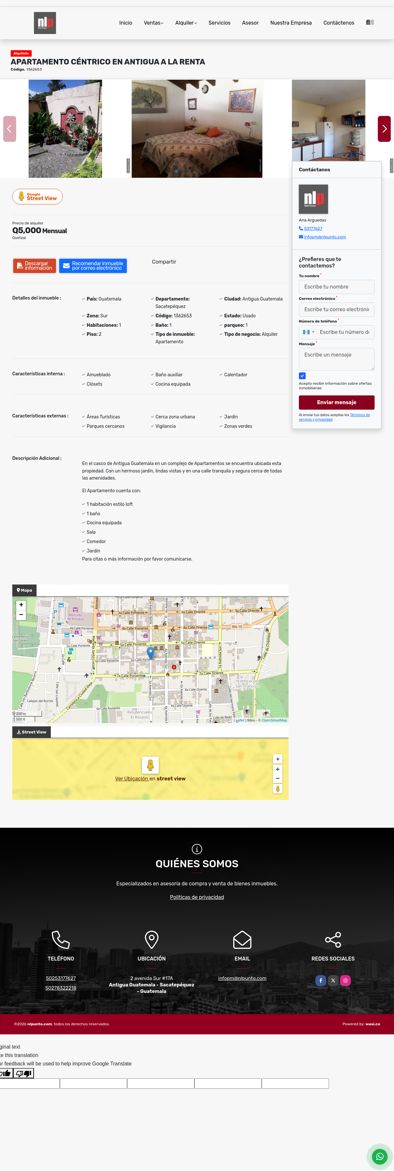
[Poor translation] (23, 1073)
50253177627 (61, 978)
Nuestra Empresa (291, 23)
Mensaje (308, 343)
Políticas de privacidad (197, 897)
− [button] (21, 615)
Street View (37, 196)
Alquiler (184, 23)
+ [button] (21, 605)
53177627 (313, 228)
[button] (176, 171)
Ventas (152, 23)
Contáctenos (339, 23)
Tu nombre (310, 275)
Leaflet (239, 720)
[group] (65, 129)
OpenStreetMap (274, 720)
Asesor (250, 23)
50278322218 (60, 988)
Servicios (220, 23)
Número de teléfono (319, 321)
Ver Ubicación (132, 779)
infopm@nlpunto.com (325, 236)
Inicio (125, 23)
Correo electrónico (318, 298)
